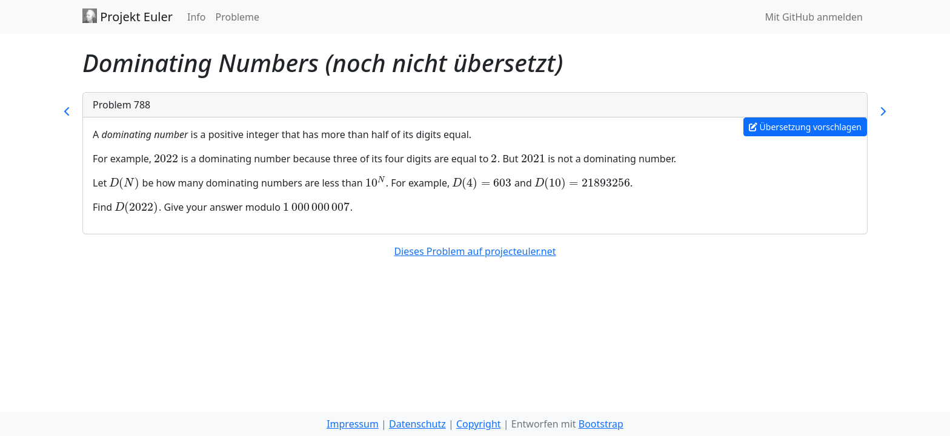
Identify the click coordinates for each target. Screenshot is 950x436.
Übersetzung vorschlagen (805, 127)
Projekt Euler (127, 16)
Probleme (237, 17)
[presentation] (166, 158)
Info (196, 17)
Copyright (478, 424)
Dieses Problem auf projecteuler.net (475, 251)
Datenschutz (417, 424)
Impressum (353, 424)
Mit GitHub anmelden (814, 17)
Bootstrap (601, 424)
